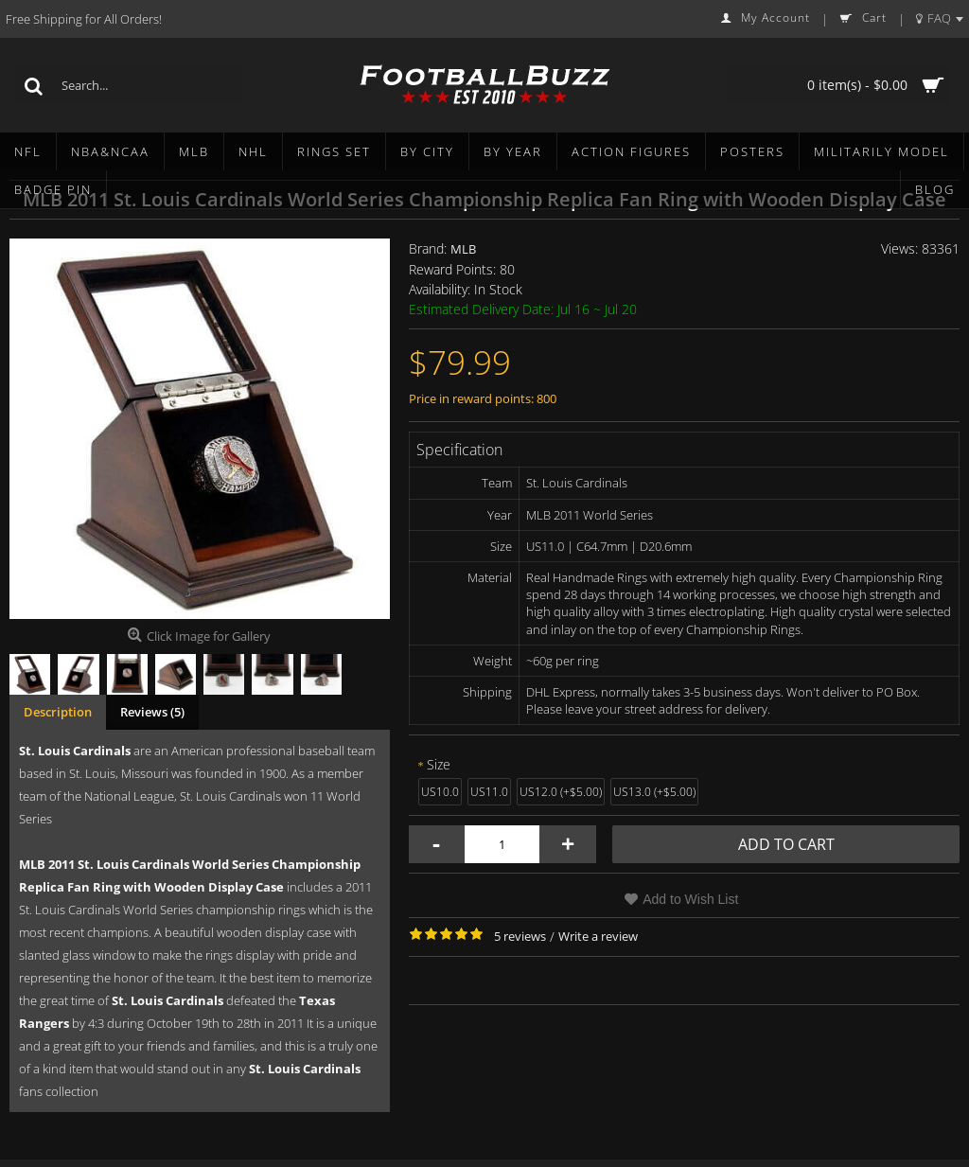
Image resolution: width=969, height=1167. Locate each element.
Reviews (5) (152, 711)
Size (438, 764)
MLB (463, 248)
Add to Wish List (690, 899)
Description (58, 711)
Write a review (598, 936)
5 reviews (520, 936)
